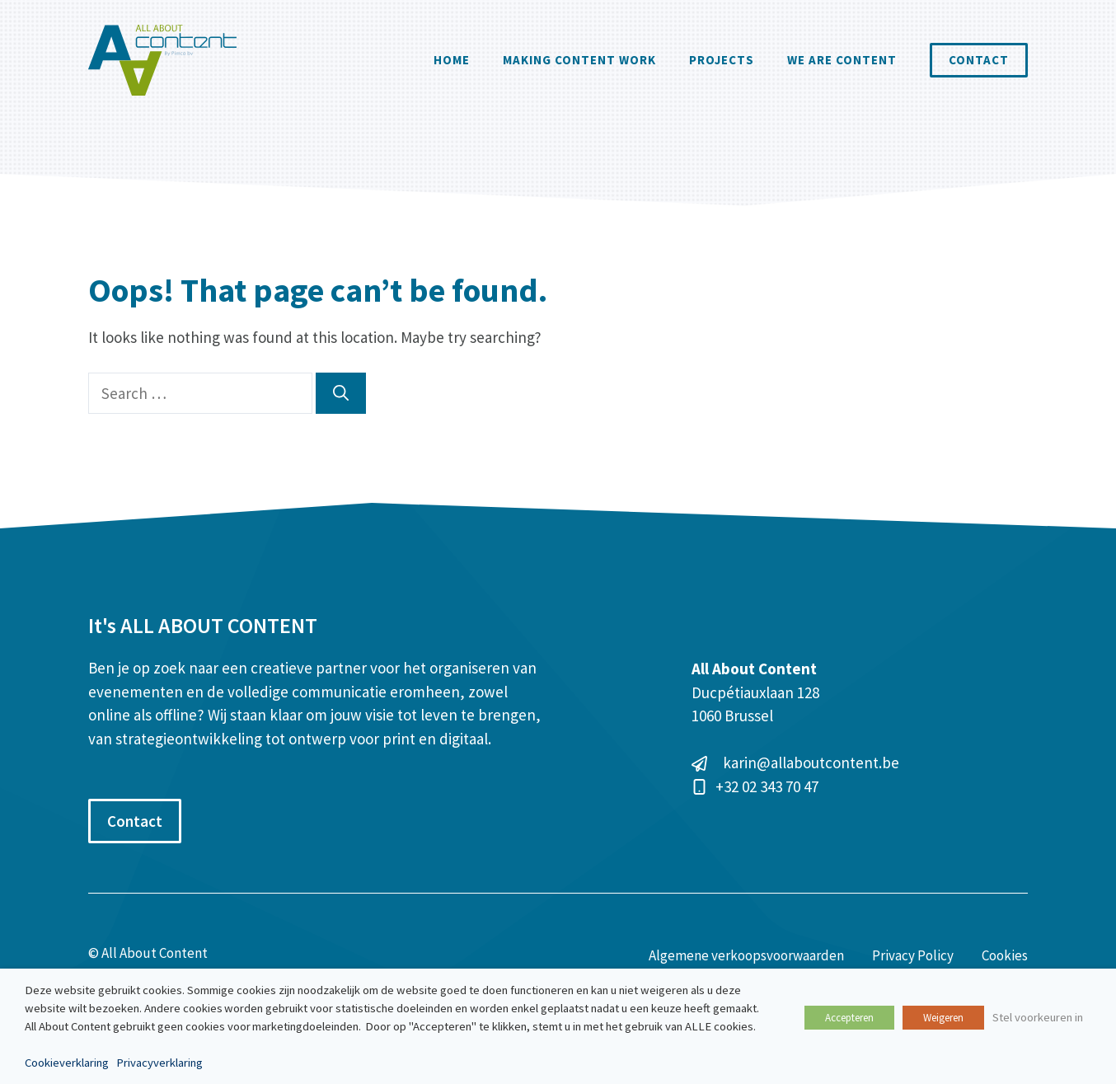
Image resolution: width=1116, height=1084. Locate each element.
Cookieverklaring (67, 1062)
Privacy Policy (913, 955)
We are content (842, 60)
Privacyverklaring (159, 1062)
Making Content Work (579, 60)
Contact (979, 60)
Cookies (1005, 955)
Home (452, 60)
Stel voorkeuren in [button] (1037, 1017)
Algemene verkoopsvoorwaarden (746, 955)
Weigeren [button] (943, 1018)
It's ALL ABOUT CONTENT (202, 625)
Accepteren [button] (849, 1018)
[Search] (341, 394)
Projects (721, 60)
